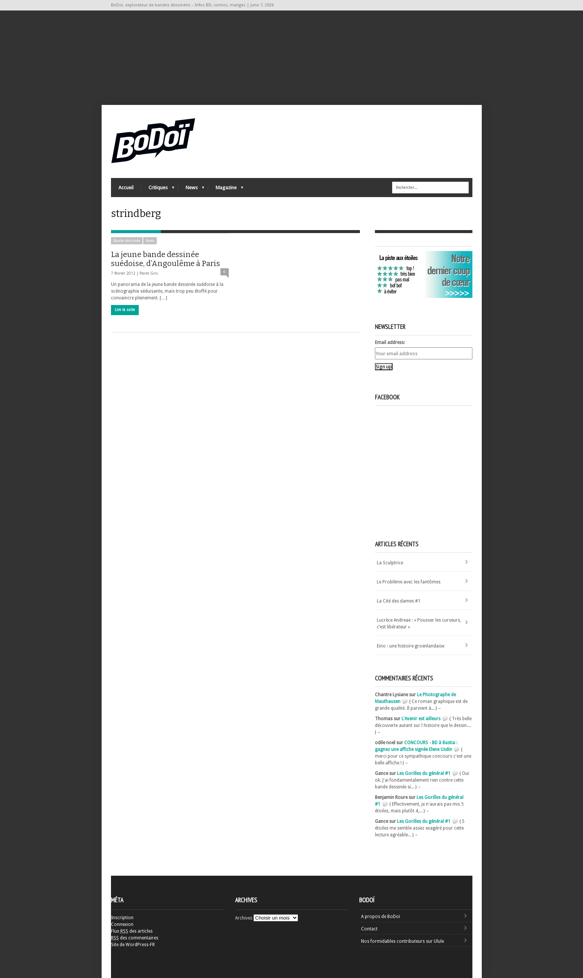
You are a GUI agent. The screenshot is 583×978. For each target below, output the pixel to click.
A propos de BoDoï (380, 916)
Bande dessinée (126, 241)
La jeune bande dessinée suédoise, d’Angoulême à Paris (165, 259)
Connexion (122, 924)
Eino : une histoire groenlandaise (410, 646)
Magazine (225, 189)
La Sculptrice (390, 562)
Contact (369, 929)
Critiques (157, 189)
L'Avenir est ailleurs (421, 718)
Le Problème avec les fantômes (409, 582)
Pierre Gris (148, 273)
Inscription (122, 917)
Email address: (390, 342)
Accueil (125, 187)
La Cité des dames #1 (399, 601)
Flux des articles (132, 931)
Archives (243, 918)
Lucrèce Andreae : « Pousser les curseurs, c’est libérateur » (419, 624)
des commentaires (134, 938)
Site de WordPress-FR (133, 944)
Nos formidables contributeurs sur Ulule (402, 941)
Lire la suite (125, 310)
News (191, 189)
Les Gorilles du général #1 (424, 773)
